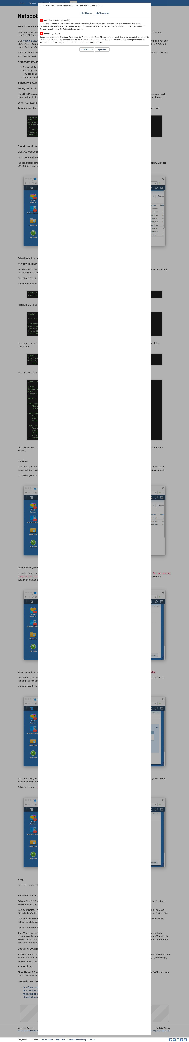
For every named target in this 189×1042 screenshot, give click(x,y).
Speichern (102, 49)
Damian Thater (47, 1040)
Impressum (60, 1040)
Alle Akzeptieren (102, 13)
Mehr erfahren (87, 49)
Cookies (92, 1040)
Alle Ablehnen (86, 13)
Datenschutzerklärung (77, 1040)
